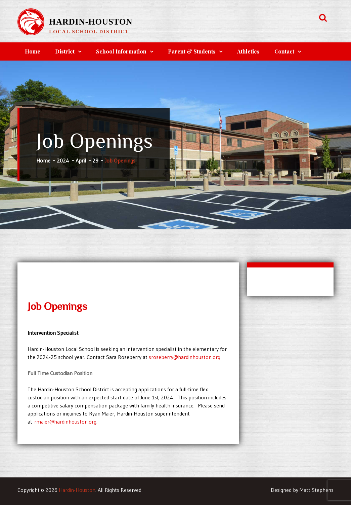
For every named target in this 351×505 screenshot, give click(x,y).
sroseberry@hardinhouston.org (184, 357)
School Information (121, 51)
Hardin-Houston (90, 21)
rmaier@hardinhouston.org (65, 421)
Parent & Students (192, 51)
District (65, 51)
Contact (284, 51)
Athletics (248, 51)
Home (32, 51)
